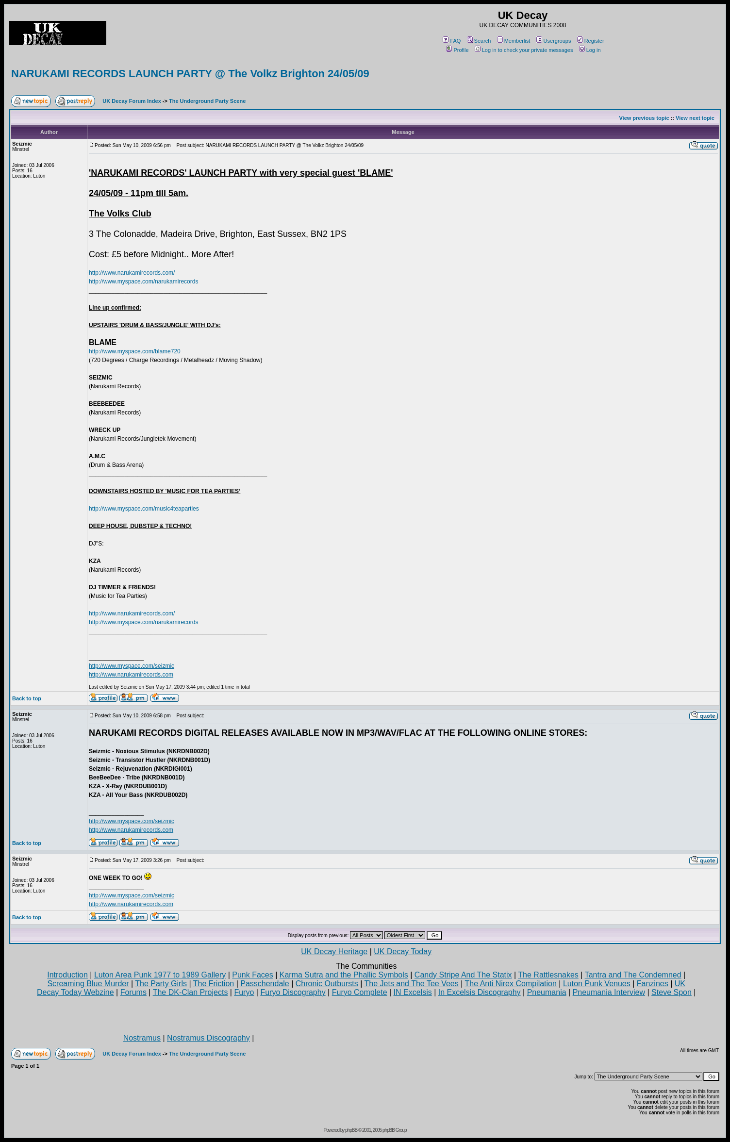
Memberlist (514, 41)
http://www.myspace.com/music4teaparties (144, 508)
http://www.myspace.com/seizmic (131, 665)
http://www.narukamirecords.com (131, 674)
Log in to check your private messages (524, 50)
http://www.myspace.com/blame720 (135, 351)
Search (479, 41)
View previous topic (644, 118)
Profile (457, 50)
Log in (590, 50)
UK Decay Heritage (334, 951)
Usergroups (553, 41)
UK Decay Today (402, 951)
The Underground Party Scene (207, 101)
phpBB (351, 1130)
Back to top (26, 698)
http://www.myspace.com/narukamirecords (143, 281)
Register (590, 41)
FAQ (452, 41)
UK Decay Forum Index (131, 101)
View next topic (695, 118)
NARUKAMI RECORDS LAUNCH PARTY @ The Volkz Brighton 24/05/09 (190, 73)
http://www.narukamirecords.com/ (132, 272)
